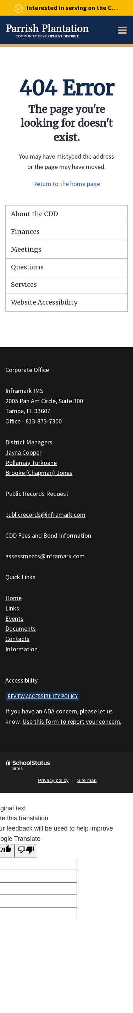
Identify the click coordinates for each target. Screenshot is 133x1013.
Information (21, 649)
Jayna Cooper (23, 452)
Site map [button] (87, 780)
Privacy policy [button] (53, 780)
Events (14, 618)
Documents (20, 628)
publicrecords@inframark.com (45, 514)
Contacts (17, 639)
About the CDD (34, 214)
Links (12, 608)
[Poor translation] (26, 851)
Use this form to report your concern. (71, 721)
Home (13, 598)
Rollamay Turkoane (31, 463)
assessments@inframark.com (45, 556)
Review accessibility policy (42, 696)
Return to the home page (66, 184)
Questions (27, 267)
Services (24, 284)
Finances (25, 232)
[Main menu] (122, 30)
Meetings (26, 249)
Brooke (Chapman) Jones (38, 473)
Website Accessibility (44, 302)
